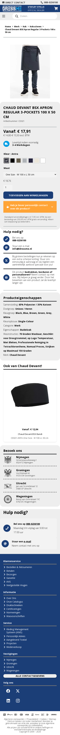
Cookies (43, 719)
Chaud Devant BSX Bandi (30, 433)
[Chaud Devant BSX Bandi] (30, 398)
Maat (7, 168)
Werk (17, 26)
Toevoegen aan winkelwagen (28, 195)
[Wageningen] (9, 499)
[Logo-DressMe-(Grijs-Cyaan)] (12, 8)
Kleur (7, 153)
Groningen (23, 470)
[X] (18, 691)
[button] (3, 16)
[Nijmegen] (9, 460)
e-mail (27, 541)
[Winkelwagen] (56, 8)
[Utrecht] (9, 486)
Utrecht (21, 483)
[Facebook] (8, 691)
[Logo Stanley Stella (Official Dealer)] (36, 8)
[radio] (6, 160)
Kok (25, 26)
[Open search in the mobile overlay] (35, 16)
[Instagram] (18, 700)
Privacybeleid (32, 719)
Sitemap (52, 719)
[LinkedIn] (8, 700)
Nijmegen (22, 457)
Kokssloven (35, 26)
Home (8, 26)
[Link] (30, 528)
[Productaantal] (7, 187)
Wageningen (24, 496)
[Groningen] (9, 473)
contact (42, 274)
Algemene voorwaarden (14, 719)
